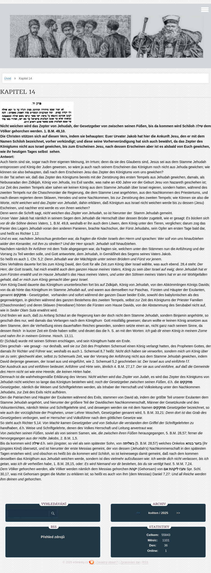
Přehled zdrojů (53, 537)
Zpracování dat (130, 562)
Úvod (7, 78)
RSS (145, 562)
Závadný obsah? (107, 562)
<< (138, 513)
